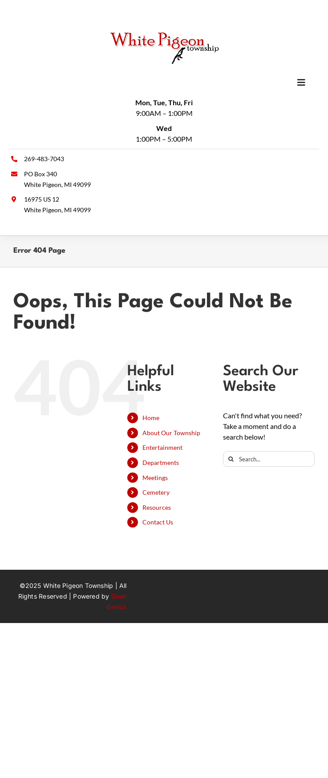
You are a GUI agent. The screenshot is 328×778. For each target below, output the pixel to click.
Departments (160, 462)
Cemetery (156, 492)
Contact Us (157, 522)
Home (150, 417)
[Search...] (269, 459)
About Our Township (171, 433)
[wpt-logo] (164, 34)
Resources (156, 507)
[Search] (231, 459)
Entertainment (162, 447)
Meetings (155, 477)
